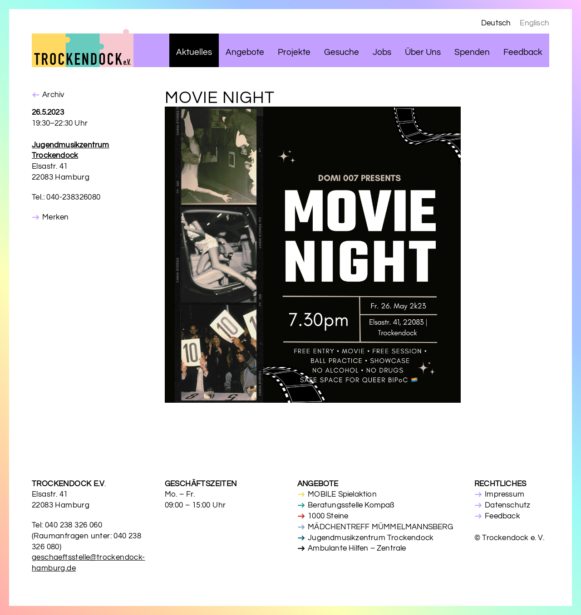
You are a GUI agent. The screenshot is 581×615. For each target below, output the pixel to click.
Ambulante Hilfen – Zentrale (357, 548)
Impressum (504, 494)
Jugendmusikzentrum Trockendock (370, 538)
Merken (55, 217)
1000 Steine (328, 516)
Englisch (534, 23)
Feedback (522, 52)
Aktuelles (194, 52)
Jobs (382, 52)
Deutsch (496, 23)
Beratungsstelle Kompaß (351, 505)
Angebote (245, 52)
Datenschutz (507, 505)
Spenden (472, 52)
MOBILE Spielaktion (342, 494)
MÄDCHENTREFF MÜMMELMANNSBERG (380, 527)
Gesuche (341, 52)
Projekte (294, 52)
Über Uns (423, 52)
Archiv (53, 95)
